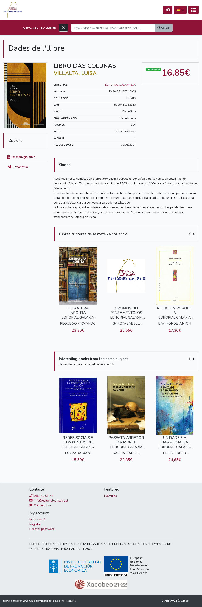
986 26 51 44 (41, 496)
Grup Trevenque (39, 600)
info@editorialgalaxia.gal (48, 500)
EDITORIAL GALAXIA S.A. (120, 85)
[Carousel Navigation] (192, 234)
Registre (35, 524)
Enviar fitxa (17, 167)
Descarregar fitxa (21, 157)
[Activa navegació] (193, 10)
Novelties (110, 496)
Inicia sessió (37, 519)
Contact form (40, 505)
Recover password (42, 529)
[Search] (113, 28)
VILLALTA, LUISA (75, 73)
